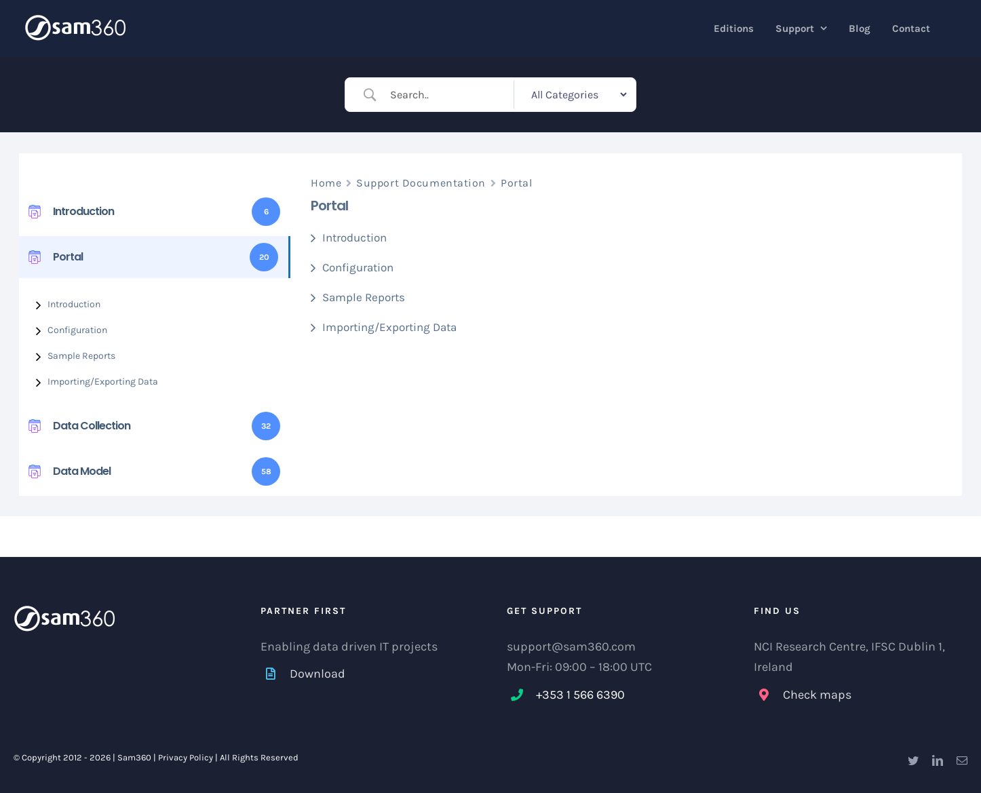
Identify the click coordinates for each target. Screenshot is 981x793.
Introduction (73, 304)
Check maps (817, 694)
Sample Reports (81, 356)
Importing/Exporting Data (102, 381)
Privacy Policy (185, 757)
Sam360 (134, 757)
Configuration (77, 330)
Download (317, 673)
